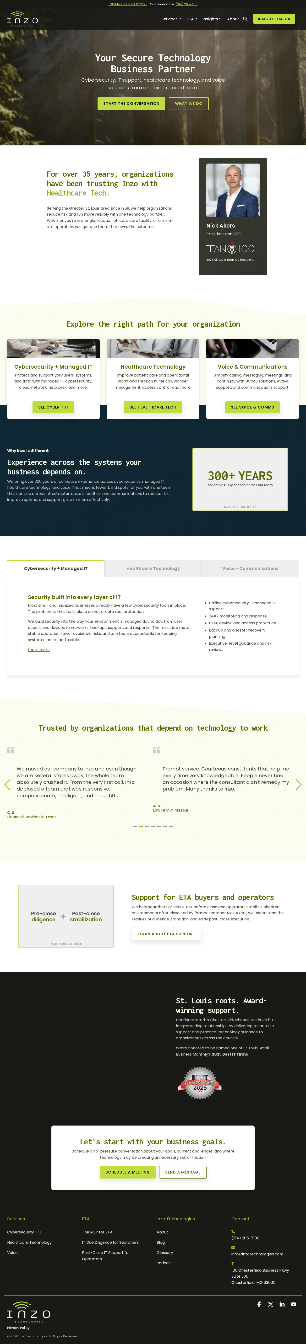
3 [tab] (147, 828)
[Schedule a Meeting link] (128, 1172)
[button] (259, 1305)
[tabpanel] (80, 783)
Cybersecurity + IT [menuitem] (24, 1232)
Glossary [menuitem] (165, 1252)
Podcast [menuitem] (164, 1263)
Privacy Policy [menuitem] (18, 1327)
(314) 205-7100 (245, 1238)
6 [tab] (165, 828)
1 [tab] (135, 828)
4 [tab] (153, 828)
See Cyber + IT (53, 407)
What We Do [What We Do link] (188, 103)
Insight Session (274, 18)
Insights (212, 19)
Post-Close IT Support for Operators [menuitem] (106, 1256)
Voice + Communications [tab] (250, 568)
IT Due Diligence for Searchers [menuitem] (110, 1242)
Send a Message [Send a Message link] (183, 1172)
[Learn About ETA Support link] (166, 934)
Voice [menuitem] (12, 1252)
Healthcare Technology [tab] (153, 568)
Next (296, 784)
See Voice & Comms (252, 407)
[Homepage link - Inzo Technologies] (28, 1320)
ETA (192, 19)
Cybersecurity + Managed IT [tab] (56, 568)
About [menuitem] (162, 1232)
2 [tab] (141, 828)
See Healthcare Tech (153, 407)
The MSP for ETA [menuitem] (97, 1232)
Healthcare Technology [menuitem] (29, 1242)
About (233, 19)
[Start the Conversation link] (131, 103)
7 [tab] (171, 828)
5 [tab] (159, 828)
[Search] (245, 19)
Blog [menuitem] (161, 1242)
